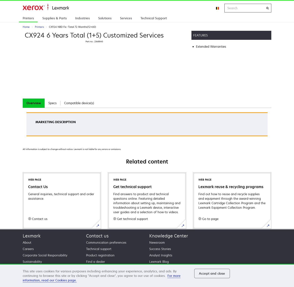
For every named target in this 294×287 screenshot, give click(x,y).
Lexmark (31, 236)
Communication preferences (106, 242)
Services (126, 18)
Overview (33, 103)
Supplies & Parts (54, 18)
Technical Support (153, 18)
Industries (82, 18)
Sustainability (32, 262)
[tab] (34, 103)
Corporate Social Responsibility (45, 255)
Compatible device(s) (79, 103)
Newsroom (157, 242)
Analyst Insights (160, 255)
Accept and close (212, 273)
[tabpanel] (147, 125)
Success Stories (160, 249)
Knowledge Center (168, 236)
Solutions (105, 18)
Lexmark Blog (159, 262)
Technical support (98, 249)
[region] (147, 275)
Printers (28, 18)
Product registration (100, 255)
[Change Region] (217, 8)
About (27, 242)
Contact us (97, 236)
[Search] (267, 8)
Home (46, 7)
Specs (52, 103)
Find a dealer (95, 262)
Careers (28, 249)
